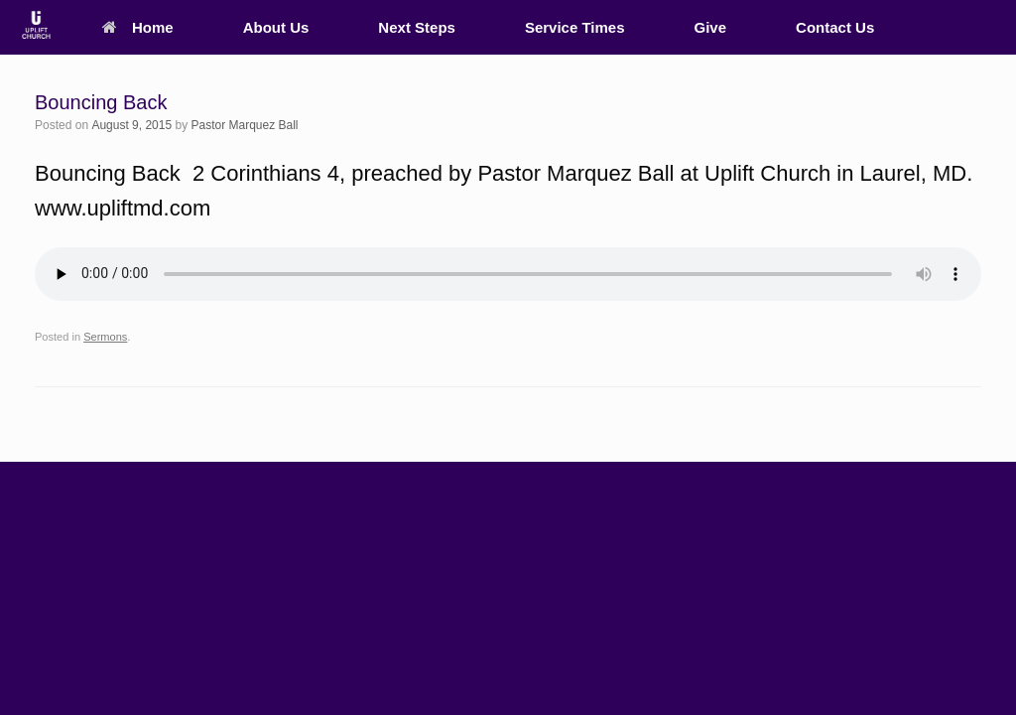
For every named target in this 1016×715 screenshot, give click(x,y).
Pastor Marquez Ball (244, 125)
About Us (276, 27)
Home (138, 27)
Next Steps (416, 27)
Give (711, 27)
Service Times (575, 27)
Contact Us (835, 27)
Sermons (105, 337)
